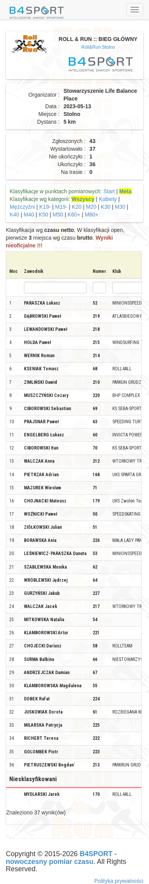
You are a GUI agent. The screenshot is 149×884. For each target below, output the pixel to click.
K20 (76, 207)
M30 (120, 207)
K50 (43, 214)
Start (109, 191)
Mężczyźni (22, 207)
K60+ (74, 214)
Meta (125, 191)
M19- (61, 207)
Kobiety (108, 199)
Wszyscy (82, 199)
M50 (57, 214)
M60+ (91, 214)
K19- (45, 207)
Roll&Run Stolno (98, 47)
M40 (29, 214)
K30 (105, 207)
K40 (14, 214)
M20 (91, 207)
